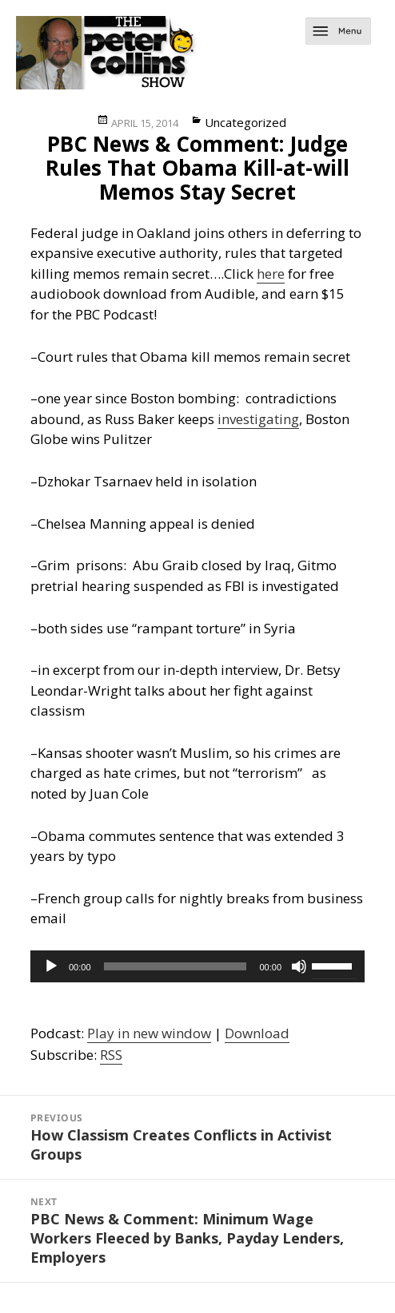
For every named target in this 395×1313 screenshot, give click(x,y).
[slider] (175, 966)
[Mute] (299, 966)
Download (257, 1033)
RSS (111, 1054)
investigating (258, 419)
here (271, 273)
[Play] (51, 966)
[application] (197, 966)
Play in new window (149, 1033)
